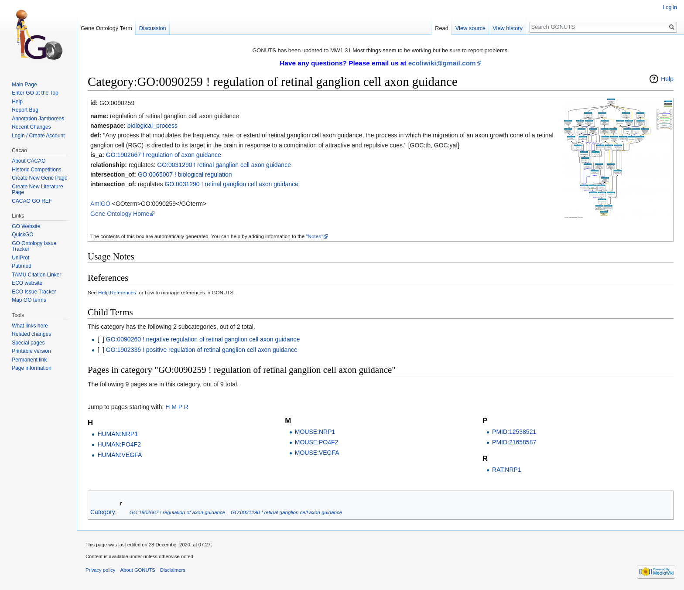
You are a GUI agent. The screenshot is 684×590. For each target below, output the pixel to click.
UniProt (20, 258)
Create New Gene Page (39, 178)
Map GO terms (29, 300)
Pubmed (21, 266)
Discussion (152, 28)
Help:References (117, 292)
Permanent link (29, 360)
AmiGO (100, 203)
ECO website (27, 283)
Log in (670, 7)
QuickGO (22, 235)
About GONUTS (137, 570)
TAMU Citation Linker (36, 275)
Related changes (31, 334)
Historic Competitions (36, 170)
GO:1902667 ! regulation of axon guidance (163, 154)
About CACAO (28, 161)
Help (667, 78)
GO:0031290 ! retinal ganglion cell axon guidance (224, 164)
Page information (31, 368)
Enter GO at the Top (35, 93)
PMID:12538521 (514, 431)
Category (102, 511)
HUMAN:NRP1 (117, 433)
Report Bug (25, 110)
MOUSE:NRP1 (315, 431)
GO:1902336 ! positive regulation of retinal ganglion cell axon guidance (202, 349)
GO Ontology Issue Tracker (34, 246)
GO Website (26, 226)
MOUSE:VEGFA (317, 452)
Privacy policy (100, 570)
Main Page (24, 85)
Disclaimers (172, 570)
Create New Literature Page (37, 190)
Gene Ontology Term (106, 28)
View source (470, 28)
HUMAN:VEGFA (119, 454)
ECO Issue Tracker (34, 292)
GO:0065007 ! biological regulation (185, 174)
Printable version (31, 351)
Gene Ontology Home (119, 213)
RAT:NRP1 (506, 469)
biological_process (152, 125)
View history (507, 28)
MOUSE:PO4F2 (317, 442)
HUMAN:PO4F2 (119, 444)
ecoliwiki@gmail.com (442, 63)
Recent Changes (31, 127)
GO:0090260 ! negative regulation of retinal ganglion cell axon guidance (203, 339)
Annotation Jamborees (38, 119)
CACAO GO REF (32, 201)
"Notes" (314, 236)
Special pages (28, 343)
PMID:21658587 (514, 442)
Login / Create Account (38, 136)
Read (441, 28)
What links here (30, 326)
